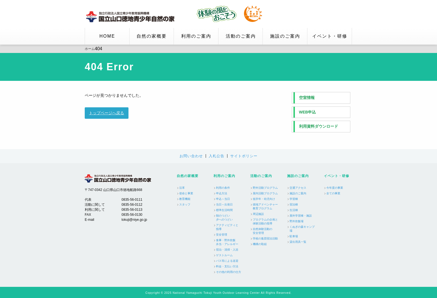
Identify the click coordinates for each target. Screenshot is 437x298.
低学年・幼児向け (264, 198)
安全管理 (221, 234)
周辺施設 (258, 213)
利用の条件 (223, 187)
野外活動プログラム (265, 187)
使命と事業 (186, 193)
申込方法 (221, 193)
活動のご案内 (241, 36)
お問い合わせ (191, 156)
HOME (107, 36)
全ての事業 (333, 193)
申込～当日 (223, 198)
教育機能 (184, 198)
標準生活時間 (224, 210)
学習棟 (294, 198)
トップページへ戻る (106, 113)
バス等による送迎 (227, 260)
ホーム (90, 48)
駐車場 (294, 236)
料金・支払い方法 (227, 266)
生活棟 (294, 210)
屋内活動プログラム (265, 193)
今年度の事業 (334, 187)
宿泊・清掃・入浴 (227, 249)
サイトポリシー (244, 156)
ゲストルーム (224, 255)
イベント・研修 (329, 36)
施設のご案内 (285, 36)
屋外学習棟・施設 (301, 215)
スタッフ (184, 204)
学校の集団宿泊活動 (265, 238)
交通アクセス (298, 187)
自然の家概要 (152, 36)
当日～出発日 (224, 204)
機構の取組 (260, 244)
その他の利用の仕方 (228, 271)
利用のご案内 (196, 36)
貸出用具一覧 (298, 241)
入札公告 (216, 156)
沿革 (182, 187)
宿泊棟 (294, 204)
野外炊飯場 (297, 221)
